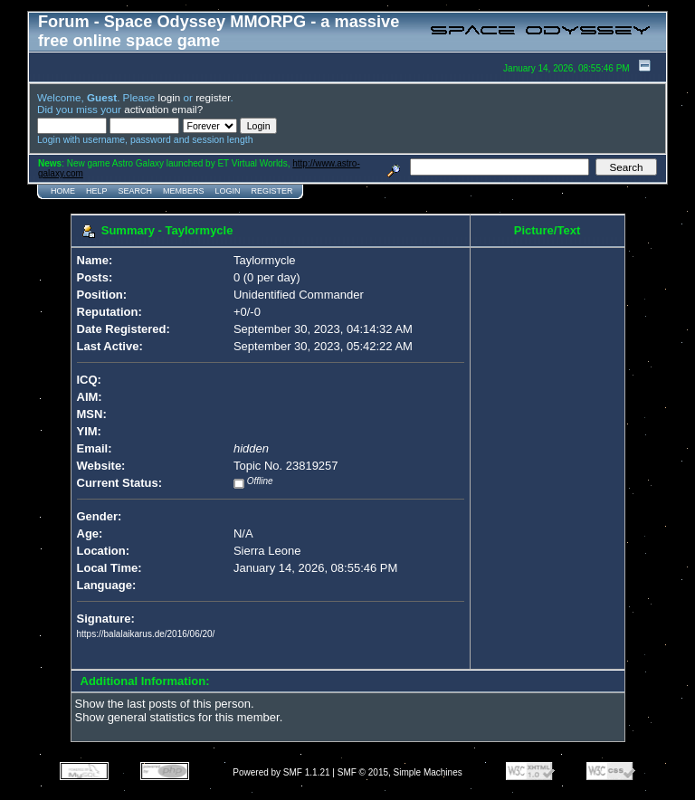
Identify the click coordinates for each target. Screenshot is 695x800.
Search (136, 190)
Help (97, 190)
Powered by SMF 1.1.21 (281, 772)
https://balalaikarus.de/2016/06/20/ (146, 634)
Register (272, 190)
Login (228, 190)
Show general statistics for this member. (179, 717)
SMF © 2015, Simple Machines (400, 772)
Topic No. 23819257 (285, 465)
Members (184, 190)
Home (63, 190)
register (212, 97)
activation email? (163, 109)
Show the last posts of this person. (164, 703)
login (169, 97)
